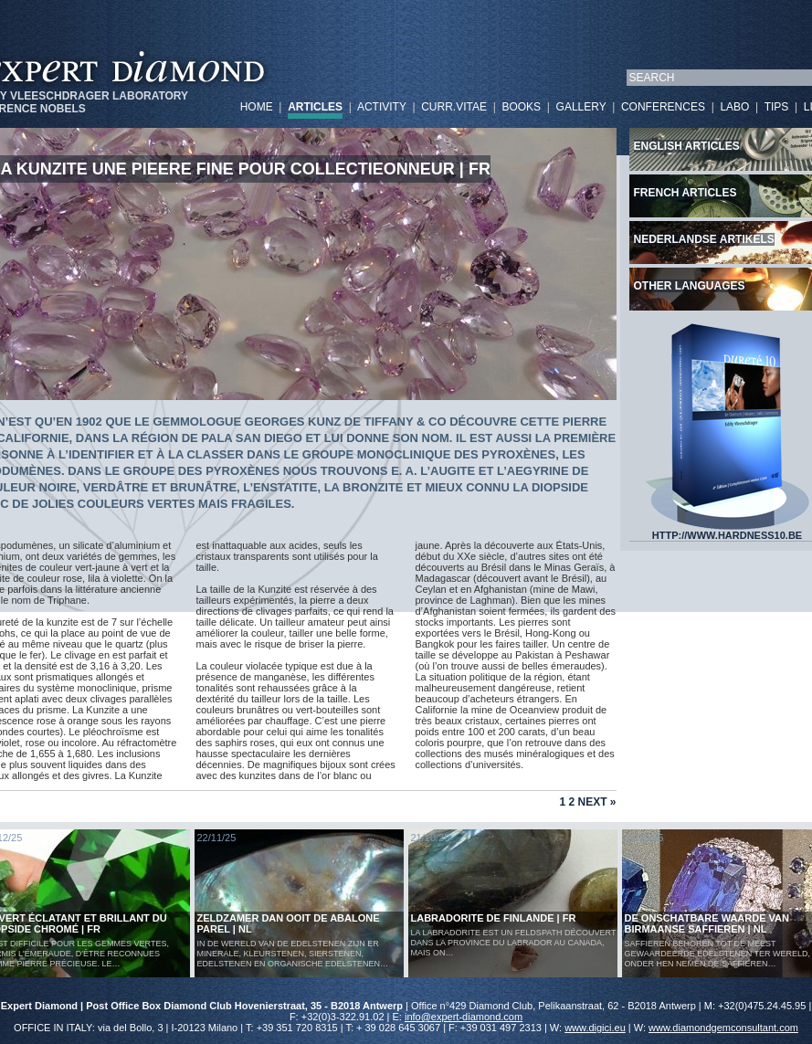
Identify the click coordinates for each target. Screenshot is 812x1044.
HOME (256, 106)
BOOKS (521, 106)
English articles (687, 146)
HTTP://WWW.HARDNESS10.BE (727, 531)
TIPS (777, 106)
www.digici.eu (595, 1027)
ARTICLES (315, 106)
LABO (734, 106)
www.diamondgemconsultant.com (723, 1027)
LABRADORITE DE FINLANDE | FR (493, 917)
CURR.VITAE (454, 106)
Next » (596, 802)
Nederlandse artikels (704, 239)
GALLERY (581, 106)
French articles (685, 192)
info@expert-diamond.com (463, 1016)
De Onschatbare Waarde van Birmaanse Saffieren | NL (707, 923)
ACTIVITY (381, 106)
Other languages (689, 285)
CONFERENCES (663, 106)
